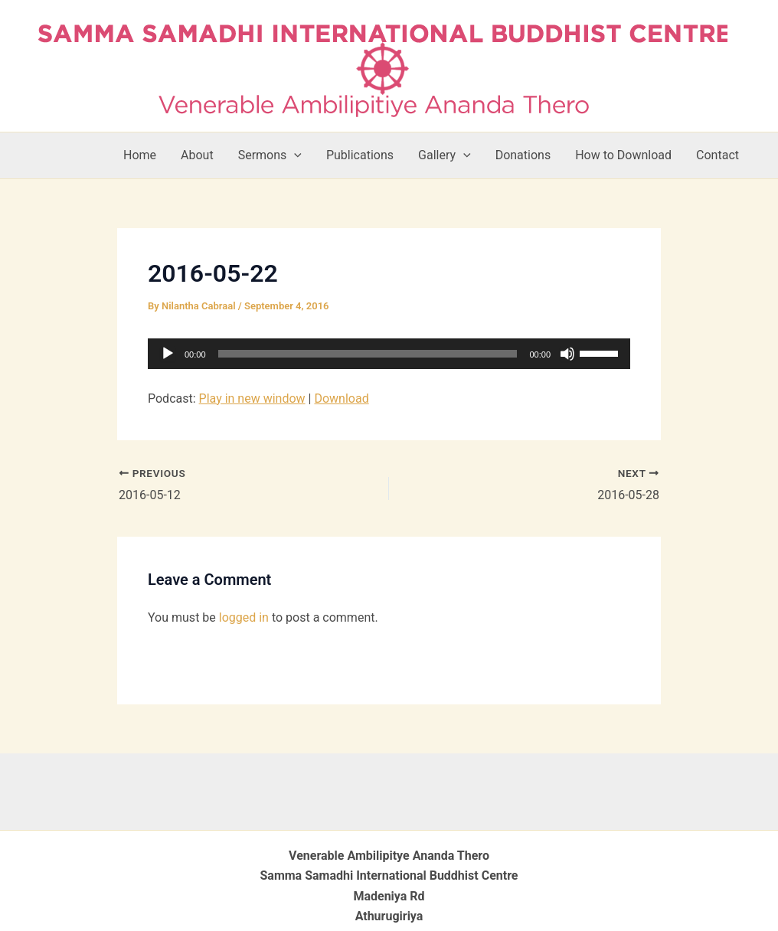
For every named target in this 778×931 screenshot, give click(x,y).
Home (139, 155)
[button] (294, 155)
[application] (389, 353)
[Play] (167, 353)
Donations (523, 155)
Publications (360, 155)
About (197, 155)
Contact (717, 155)
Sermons (270, 155)
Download (341, 398)
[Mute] (567, 353)
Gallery (444, 155)
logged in (244, 617)
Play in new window (252, 398)
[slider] (368, 354)
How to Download (623, 155)
